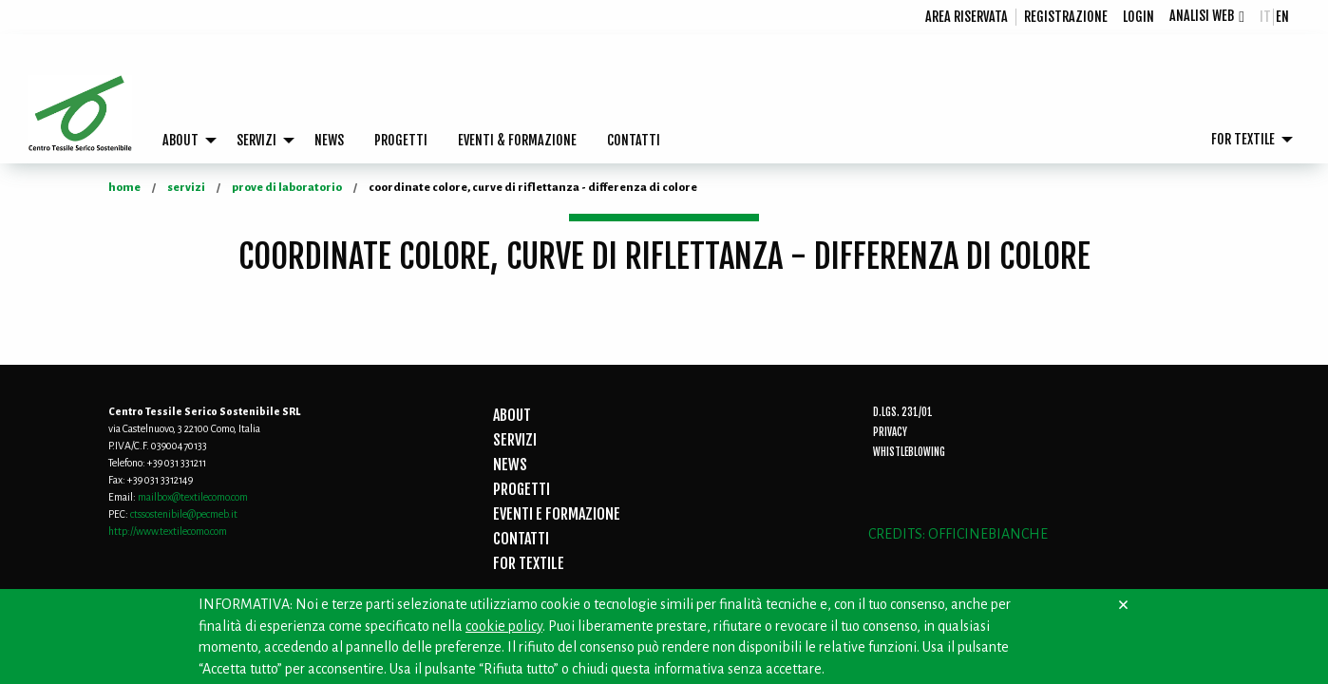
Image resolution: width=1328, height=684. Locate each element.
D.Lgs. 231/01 (903, 412)
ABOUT (180, 140)
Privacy (890, 432)
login (1138, 17)
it (1265, 17)
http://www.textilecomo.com (167, 531)
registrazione (1066, 17)
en (1282, 17)
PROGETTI (400, 140)
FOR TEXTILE (1243, 139)
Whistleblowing (909, 452)
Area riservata (966, 17)
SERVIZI (256, 140)
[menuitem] (967, 17)
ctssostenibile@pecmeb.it (183, 514)
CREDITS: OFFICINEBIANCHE (958, 534)
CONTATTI (633, 140)
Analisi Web (1201, 16)
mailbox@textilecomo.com (193, 497)
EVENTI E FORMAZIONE (556, 513)
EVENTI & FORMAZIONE (517, 140)
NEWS (329, 140)
